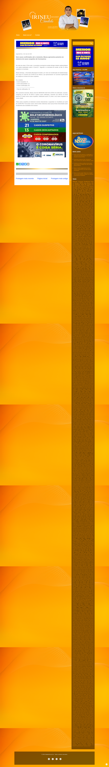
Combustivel (91, 218)
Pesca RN (75, 613)
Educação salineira (82, 457)
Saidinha (91, 673)
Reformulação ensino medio (85, 659)
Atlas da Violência (84, 362)
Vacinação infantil (80, 710)
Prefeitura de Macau (86, 634)
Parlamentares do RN (89, 605)
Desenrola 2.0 (75, 287)
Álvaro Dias (90, 741)
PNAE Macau (77, 598)
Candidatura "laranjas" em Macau (78, 390)
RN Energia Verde (76, 647)
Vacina (81, 324)
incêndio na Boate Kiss (88, 731)
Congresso (82, 282)
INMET (83, 235)
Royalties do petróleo (76, 670)
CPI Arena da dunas (85, 275)
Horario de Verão (83, 504)
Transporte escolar (89, 701)
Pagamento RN (75, 602)
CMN (82, 382)
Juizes (85, 517)
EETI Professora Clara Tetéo (80, 451)
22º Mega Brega (86, 334)
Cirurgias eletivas (88, 411)
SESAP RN (87, 200)
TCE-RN (77, 322)
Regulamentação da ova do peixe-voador (80, 661)
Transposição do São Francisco (78, 702)
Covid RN (75, 232)
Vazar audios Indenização (88, 713)
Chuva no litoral (84, 406)
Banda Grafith (88, 208)
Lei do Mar (89, 525)
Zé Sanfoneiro (91, 723)
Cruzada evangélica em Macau (85, 432)
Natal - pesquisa (88, 564)
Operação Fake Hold (77, 580)
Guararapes (91, 501)
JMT (84, 514)
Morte (85, 222)
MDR (82, 237)
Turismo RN (91, 267)
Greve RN (83, 194)
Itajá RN (80, 297)
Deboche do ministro (79, 437)
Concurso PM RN (90, 416)
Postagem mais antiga (59, 178)
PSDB (74, 203)
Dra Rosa (74, 450)
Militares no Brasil (76, 554)
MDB (79, 260)
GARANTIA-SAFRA (82, 492)
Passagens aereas (76, 606)
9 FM (85, 340)
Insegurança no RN (88, 205)
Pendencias (91, 194)
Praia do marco (85, 632)
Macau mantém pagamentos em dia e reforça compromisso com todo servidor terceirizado (82, 169)
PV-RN (82, 601)
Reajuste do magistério (77, 655)
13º (79, 228)
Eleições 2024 (90, 288)
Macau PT (75, 544)
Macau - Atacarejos (86, 539)
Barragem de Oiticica (89, 375)
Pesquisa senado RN (79, 616)
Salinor (89, 674)
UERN (81, 204)
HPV (88, 503)
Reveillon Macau (76, 666)
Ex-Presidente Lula (76, 467)
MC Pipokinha (86, 532)
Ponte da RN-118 (78, 628)
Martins (92, 548)
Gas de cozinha (82, 493)
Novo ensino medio (83, 571)
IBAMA (77, 235)
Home (18, 35)
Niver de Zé (90, 566)
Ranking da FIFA (76, 653)
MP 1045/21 (90, 533)
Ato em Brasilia (90, 362)
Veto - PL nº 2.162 (82, 716)
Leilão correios (91, 527)
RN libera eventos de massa (85, 649)
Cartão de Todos (80, 398)
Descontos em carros (77, 442)
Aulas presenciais (76, 363)
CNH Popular (85, 382)
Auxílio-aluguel (80, 369)
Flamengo (86, 485)
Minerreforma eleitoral (84, 554)
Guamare (91, 295)
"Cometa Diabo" (84, 330)
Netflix (84, 566)
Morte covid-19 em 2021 (77, 559)
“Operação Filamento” (82, 744)
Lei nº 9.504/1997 (81, 526)
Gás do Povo (85, 296)
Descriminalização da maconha (87, 442)
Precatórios (89, 263)
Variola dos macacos (77, 268)
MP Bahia (83, 534)
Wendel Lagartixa (90, 216)
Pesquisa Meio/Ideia (82, 614)
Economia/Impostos (76, 453)
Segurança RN (76, 204)
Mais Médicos (90, 546)
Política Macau (78, 627)
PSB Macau (82, 599)
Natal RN (89, 222)
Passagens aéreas (82, 606)
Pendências (87, 181)
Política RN (75, 225)
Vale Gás (82, 711)
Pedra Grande (77, 309)
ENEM (81, 192)
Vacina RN (82, 243)
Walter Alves (89, 327)
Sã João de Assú (88, 688)
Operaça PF (77, 307)
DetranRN (75, 202)
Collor (82, 412)
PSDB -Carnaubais (79, 600)
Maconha (86, 546)
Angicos (87, 228)
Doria (76, 449)
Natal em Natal (87, 238)
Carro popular (85, 397)
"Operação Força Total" (81, 269)
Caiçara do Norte (76, 249)
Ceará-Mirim (91, 213)
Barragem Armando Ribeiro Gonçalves (80, 229)
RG (92, 646)
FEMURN (89, 197)
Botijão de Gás (90, 246)
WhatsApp (74, 722)
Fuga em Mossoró (89, 257)
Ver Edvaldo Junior (76, 714)
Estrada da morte (79, 290)
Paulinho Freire (88, 261)
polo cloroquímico (84, 329)
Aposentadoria (90, 356)
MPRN (81, 183)
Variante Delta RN (80, 713)
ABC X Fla (80, 341)
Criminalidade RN (90, 431)
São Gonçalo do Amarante (83, 213)
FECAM (79, 469)
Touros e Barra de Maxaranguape (82, 700)
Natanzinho (85, 565)
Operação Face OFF (89, 579)
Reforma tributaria (76, 659)
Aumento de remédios (77, 365)
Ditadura (89, 446)
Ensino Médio (81, 465)
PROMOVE (78, 599)
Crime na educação (79, 430)
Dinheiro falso (85, 445)
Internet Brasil (90, 259)
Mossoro (78, 304)
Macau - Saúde (82, 541)
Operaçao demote (90, 574)
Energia (78, 202)
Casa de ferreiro (78, 399)
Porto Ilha (79, 629)
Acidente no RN (87, 347)
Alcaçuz (77, 244)
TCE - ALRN (75, 693)
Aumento (91, 228)
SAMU (80, 317)
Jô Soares (83, 518)
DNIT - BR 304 (75, 436)
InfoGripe (78, 510)
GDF (87, 492)
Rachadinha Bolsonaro (89, 650)
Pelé (81, 309)
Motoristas (77, 561)
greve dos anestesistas (85, 730)
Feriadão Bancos (90, 478)
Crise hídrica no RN (76, 432)
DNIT (92, 435)
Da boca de (84, 253)
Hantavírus (91, 503)
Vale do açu (86, 711)
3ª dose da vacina (80, 270)
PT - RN (90, 600)
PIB (88, 594)
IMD (92, 296)
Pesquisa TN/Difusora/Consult (78, 615)
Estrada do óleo (84, 466)
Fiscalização (82, 485)
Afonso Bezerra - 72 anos (84, 349)
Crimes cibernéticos (76, 431)
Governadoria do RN (89, 294)
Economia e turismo (88, 452)
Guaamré (79, 500)
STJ (89, 317)
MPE (91, 301)
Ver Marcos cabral (83, 714)
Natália (89, 565)
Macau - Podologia (76, 541)
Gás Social (81, 503)
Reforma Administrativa (77, 314)
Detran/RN (80, 287)
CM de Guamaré (80, 189)
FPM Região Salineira (79, 470)
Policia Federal (88, 621)
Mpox (83, 238)
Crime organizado (84, 252)
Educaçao (84, 195)
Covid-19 (87, 187)
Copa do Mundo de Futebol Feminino (86, 422)
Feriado (74, 478)
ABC (77, 341)
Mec (79, 200)
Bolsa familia (91, 378)
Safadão (92, 317)
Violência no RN (75, 327)
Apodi (78, 208)
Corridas (88, 425)
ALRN (82, 184)
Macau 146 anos (88, 541)
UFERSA (74, 201)
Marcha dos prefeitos (79, 548)
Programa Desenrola (82, 640)
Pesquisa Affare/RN (81, 613)
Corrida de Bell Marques (82, 425)
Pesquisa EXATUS (82, 263)
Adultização (75, 349)
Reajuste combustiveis (89, 654)
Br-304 (89, 229)
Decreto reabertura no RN (84, 438)
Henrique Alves (82, 214)
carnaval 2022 (87, 227)
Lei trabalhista (88, 526)
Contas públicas (90, 419)
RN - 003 (81, 647)
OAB (92, 260)
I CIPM (76, 505)
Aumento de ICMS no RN (84, 363)
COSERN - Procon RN (86, 383)
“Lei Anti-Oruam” (82, 743)
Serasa (83, 321)
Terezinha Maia (79, 697)
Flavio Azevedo (75, 486)
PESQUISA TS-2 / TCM (89, 593)
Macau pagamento (80, 546)
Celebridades (75, 404)
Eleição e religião (82, 459)
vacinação (75, 269)
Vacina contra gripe (76, 709)
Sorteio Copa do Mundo (88, 687)
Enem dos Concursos (80, 464)
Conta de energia (87, 282)
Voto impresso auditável (83, 327)
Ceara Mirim (79, 403)
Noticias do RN (90, 567)
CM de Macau (76, 194)
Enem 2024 (88, 233)
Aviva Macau (85, 369)
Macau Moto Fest (85, 302)
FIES (84, 210)
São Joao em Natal (88, 689)
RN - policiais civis (90, 647)
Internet (77, 511)
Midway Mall (86, 553)
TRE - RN (82, 322)
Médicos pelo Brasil (76, 564)
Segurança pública (76, 226)
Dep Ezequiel (87, 209)
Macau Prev (79, 544)
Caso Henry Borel (85, 399)
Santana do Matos (85, 266)
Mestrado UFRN (90, 552)
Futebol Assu (87, 491)
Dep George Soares (77, 254)
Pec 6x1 (74, 609)
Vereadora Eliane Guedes (86, 715)
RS (92, 263)
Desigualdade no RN (76, 443)
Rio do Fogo (91, 666)
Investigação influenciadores (88, 512)
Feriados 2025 (79, 478)
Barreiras (91, 376)
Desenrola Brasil (90, 219)
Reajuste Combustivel (81, 654)
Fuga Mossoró (78, 293)
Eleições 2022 (90, 204)
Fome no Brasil (83, 257)
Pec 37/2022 (91, 608)
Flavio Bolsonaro (82, 486)
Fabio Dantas (86, 290)
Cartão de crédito (86, 398)
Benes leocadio (84, 246)
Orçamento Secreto (90, 588)
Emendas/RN (87, 463)
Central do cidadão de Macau (81, 280)
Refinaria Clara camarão (84, 265)
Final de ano (75, 485)
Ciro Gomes (85, 281)
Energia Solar (75, 289)
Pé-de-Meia (91, 311)
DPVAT (79, 436)
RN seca (91, 649)
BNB (92, 273)
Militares (92, 553)
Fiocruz (78, 485)
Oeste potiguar (90, 573)
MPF (92, 202)
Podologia (91, 240)
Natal (76, 186)
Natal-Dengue (79, 565)
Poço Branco (80, 311)
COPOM (79, 383)
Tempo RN (83, 267)
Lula (87, 194)
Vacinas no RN (86, 709)
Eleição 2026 (79, 255)
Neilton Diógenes (80, 566)
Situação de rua (76, 687)
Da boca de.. (83, 436)
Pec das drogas (79, 609)
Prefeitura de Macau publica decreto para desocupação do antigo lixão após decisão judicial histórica (83, 164)
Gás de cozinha (81, 205)
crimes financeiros (89, 727)
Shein (89, 682)
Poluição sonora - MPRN (86, 626)
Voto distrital (91, 720)
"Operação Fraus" (90, 330)
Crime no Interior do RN (88, 430)
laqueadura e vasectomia (89, 734)
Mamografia (75, 547)
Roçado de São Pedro (85, 670)
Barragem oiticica (86, 376)
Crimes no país (83, 431)
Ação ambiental (80, 370)
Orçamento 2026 (83, 588)
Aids (85, 350)
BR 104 (86, 370)
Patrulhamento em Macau (77, 608)
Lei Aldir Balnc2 (75, 524)
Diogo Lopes (91, 445)
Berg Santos (75, 378)
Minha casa (89, 260)
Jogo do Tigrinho (88, 297)
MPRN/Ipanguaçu (76, 539)
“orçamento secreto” (87, 745)
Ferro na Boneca (83, 479)
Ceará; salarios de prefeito (87, 403)
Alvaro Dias (79, 354)
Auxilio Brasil (82, 208)
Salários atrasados (85, 675)
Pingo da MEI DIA (87, 616)
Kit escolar (90, 518)
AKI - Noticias (90, 341)
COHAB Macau (75, 383)
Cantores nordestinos (77, 391)
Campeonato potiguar (81, 389)
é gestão (88, 742)
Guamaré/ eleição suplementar (82, 501)
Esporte (83, 220)
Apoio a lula (84, 356)
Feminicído (88, 477)
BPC (83, 370)
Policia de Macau (87, 622)
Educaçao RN (86, 196)
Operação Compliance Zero (88, 578)
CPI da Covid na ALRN (80, 384)
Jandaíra (74, 260)
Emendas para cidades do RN (79, 463)
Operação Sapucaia (86, 585)
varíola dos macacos (76, 330)
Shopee (92, 682)
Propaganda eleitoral (84, 642)
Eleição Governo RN (85, 458)
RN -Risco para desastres (77, 648)
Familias (76, 473)
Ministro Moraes (80, 555)
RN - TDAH (85, 647)
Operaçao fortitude (76, 575)
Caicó (87, 199)
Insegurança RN (75, 297)
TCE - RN (79, 693)
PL (77, 595)
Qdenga (79, 646)
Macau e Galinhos (86, 545)
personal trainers (81, 736)
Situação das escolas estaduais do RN (86, 686)
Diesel (83, 287)
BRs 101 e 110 (87, 371)
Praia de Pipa (79, 632)
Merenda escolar (77, 238)
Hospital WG (89, 504)
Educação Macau (85, 288)
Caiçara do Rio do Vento (82, 388)
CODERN (91, 382)
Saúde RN (91, 203)
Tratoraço (74, 703)
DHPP (90, 435)
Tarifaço (74, 243)
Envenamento (87, 465)
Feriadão (84, 478)
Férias (77, 492)
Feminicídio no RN (82, 477)
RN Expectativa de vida (87, 648)
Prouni (81, 241)
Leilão (82, 300)
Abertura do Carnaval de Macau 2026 (82, 344)
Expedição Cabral (83, 467)
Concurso (88, 230)
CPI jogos (80, 385)
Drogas (78, 450)
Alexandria (87, 351)
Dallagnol (87, 436)
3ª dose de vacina (78, 337)
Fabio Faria (85, 470)
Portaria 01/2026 (91, 628)
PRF (78, 224)
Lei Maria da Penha (84, 236)
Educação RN (86, 190)
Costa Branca (79, 219)
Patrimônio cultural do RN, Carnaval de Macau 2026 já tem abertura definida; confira (83, 160)
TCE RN (82, 693)
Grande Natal (84, 258)
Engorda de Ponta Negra (82, 289)
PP (83, 598)
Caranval (91, 391)
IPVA (85, 259)
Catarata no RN (76, 402)
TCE (90, 200)
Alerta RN (83, 351)
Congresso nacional (83, 250)
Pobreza (74, 621)
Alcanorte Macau (76, 351)
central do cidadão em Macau (78, 328)
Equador (92, 465)
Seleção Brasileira (76, 680)
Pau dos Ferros (82, 240)
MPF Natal (85, 237)
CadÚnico (85, 277)
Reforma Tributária (82, 225)
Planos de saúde (86, 620)
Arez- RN (76, 358)
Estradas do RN (90, 466)
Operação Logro (79, 582)
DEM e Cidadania (85, 435)
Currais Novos (90, 252)
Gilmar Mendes (84, 497)
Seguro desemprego (89, 679)
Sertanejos (86, 682)
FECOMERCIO (84, 469)
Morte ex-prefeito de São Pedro (83, 560)
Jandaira (88, 211)
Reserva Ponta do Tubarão (78, 316)
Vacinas (81, 709)
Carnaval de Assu (76, 395)
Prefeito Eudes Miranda (83, 633)
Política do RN (76, 197)
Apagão (87, 355)
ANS (80, 343)
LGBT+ (76, 519)
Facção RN (89, 470)
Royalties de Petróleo (83, 669)
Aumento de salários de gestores (87, 365)
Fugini (81, 490)
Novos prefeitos (84, 572)
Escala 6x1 (89, 289)
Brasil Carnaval (80, 381)
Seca (83, 677)
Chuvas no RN (76, 192)
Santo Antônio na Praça (85, 676)
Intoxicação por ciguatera (83, 511)
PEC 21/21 (83, 592)
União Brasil (81, 227)
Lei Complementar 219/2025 (88, 524)
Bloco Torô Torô (82, 274)
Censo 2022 (80, 404)
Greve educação (83, 295)
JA (75, 514)
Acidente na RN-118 (79, 347)
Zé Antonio (86, 723)
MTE (80, 539)
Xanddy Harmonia (80, 722)
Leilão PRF (86, 527)
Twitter (90, 704)
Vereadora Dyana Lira (77, 715)
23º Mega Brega (86, 335)
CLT (80, 382)
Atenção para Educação (77, 362)
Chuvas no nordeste (86, 408)
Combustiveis (82, 209)
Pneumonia (91, 620)
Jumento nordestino (89, 517)
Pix (92, 192)
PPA (85, 598)
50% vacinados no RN (86, 337)
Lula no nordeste (80, 531)
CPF (91, 383)
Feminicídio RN (75, 477)
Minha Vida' (91, 554)
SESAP (83, 317)
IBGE (76, 200)
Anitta (77, 355)
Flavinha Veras (90, 485)
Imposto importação (84, 507)
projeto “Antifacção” (87, 737)
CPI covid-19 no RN (83, 247)
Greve (74, 200)
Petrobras (91, 196)
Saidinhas (74, 674)
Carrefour (79, 397)
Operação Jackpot (86, 581)
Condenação (78, 418)
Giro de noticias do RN (80, 294)
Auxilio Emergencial (87, 245)
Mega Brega (81, 222)
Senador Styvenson (78, 321)
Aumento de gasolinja (89, 364)
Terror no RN (91, 697)
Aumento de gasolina (81, 364)
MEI (85, 533)
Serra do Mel (84, 226)
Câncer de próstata (84, 433)
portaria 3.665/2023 (87, 736)
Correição (87, 424)
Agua (84, 350)
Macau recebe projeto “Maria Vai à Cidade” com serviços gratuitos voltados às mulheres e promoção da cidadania (83, 174)
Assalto (89, 358)
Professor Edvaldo (86, 311)
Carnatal (81, 249)
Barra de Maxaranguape (80, 375)
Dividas (92, 446)
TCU (85, 693)
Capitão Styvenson (85, 391)
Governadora (87, 498)
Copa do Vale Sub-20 (83, 423)
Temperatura (86, 696)
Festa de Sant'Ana (83, 480)
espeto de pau (88, 729)
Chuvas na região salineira (77, 408)
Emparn (74, 214)
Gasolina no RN (85, 234)
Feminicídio (91, 290)
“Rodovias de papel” (79, 745)
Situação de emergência (83, 212)
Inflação (74, 510)
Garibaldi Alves (87, 293)
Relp (73, 662)
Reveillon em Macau (84, 666)
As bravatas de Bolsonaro (83, 358)
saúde (92, 190)
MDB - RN (78, 533)
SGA (77, 212)
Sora (83, 687)
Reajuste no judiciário (85, 655)
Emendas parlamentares (88, 255)
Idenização (87, 506)
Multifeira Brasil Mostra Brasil (85, 304)
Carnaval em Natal (78, 396)
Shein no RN (87, 321)
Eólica (74, 469)
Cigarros (86, 410)
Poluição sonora (79, 626)
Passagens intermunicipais (87, 607)
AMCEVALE (80, 217)
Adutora (78, 349)
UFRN (78, 201)
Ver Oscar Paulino (90, 714)
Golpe (80, 498)
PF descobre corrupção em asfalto (79, 594)
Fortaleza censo (86, 487)
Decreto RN (78, 438)
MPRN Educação (88, 537)
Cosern (74, 219)
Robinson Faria (75, 667)
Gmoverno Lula (75, 498)
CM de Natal (75, 247)
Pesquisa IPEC (84, 309)
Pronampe (78, 642)
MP (87, 533)
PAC (89, 307)
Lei (77, 260)
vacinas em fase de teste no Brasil (81, 741)
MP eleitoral (88, 301)
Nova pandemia (75, 568)
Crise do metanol (83, 283)
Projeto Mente (80, 641)
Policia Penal (77, 622)
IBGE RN (87, 214)
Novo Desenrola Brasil (82, 568)
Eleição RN (91, 199)
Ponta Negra (83, 627)
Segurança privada (82, 679)
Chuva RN (79, 406)
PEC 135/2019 (78, 592)
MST (92, 301)
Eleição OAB (91, 458)
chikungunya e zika (86, 328)
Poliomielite (91, 310)
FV (83, 290)
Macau (75, 181)
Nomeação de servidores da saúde (80, 567)
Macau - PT (91, 540)
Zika (92, 327)
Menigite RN (83, 552)
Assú (82, 188)
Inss (85, 188)
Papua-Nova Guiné (90, 602)
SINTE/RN (87, 317)
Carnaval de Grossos (82, 395)
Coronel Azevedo (76, 424)
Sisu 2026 (76, 686)
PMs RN (81, 308)
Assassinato (89, 217)
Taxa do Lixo (82, 695)
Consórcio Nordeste (77, 251)
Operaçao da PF (82, 574)
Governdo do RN (76, 295)
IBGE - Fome (80, 505)
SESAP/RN (75, 266)
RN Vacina (78, 649)
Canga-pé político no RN (89, 390)
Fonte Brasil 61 (90, 486)
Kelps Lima (85, 221)
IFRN (74, 189)
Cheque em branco (89, 405)
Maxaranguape (75, 551)
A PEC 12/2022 (89, 340)
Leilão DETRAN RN (79, 527)
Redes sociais (87, 656)
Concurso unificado (76, 282)
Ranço (81, 653)
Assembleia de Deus (76, 361)
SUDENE (79, 266)
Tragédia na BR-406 (77, 701)
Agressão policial (79, 350)
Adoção (85, 348)
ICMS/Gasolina (88, 505)
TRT (76, 694)
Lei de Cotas (84, 525)
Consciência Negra (84, 418)
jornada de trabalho (81, 734)
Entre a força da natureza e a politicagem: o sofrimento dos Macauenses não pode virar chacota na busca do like (83, 155)
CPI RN (82, 218)
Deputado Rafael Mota (81, 232)
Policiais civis (86, 310)
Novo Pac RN (89, 568)
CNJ (89, 382)
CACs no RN (86, 381)
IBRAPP (90, 296)
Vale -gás (78, 711)
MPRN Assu (77, 537)
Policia (74, 212)
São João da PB (79, 690)
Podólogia (83, 621)
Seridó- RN (81, 682)
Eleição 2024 (78, 220)
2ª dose (83, 336)
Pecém (83, 609)
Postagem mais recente (25, 178)
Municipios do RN (89, 561)
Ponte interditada (84, 628)
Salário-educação (79, 675)
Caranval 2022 (75, 392)
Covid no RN (78, 283)
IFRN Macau (90, 193)
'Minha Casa (79, 331)
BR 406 (92, 370)
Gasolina (91, 210)
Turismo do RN (85, 704)
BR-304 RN (75, 274)
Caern (79, 187)
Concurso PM (84, 416)
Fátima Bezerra (84, 202)
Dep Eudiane (75, 439)
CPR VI (89, 385)
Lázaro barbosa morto (80, 532)
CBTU (90, 381)
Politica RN (88, 189)
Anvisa (84, 355)
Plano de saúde (85, 619)
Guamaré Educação (85, 500)
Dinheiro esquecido (79, 445)
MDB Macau (82, 533)
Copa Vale (78, 422)
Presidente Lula (83, 635)
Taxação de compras (76, 696)
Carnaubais (91, 188)
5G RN (85, 270)
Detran (87, 232)
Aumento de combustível (78, 245)
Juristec (74, 518)
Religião (85, 315)
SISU (88, 242)
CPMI (83, 385)
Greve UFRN (88, 220)
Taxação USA (91, 695)
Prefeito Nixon (90, 633)
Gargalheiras (75, 493)
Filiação (86, 484)
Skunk (80, 687)
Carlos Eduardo (90, 201)
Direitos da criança (84, 446)
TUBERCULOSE (80, 694)
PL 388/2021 (89, 595)
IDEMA (82, 259)
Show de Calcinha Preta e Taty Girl (86, 683)
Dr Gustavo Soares (87, 287)
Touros (77, 243)
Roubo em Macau (80, 668)
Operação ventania (81, 587)
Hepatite (77, 504)
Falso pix (79, 472)
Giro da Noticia (90, 497)
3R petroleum (75, 217)
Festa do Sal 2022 (80, 483)
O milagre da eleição (84, 573)
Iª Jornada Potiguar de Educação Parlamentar (84, 513)
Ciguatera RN (90, 410)
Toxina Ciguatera (79, 323)
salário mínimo (90, 329)
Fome (86, 486)
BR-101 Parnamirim (79, 371)
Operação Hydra (79, 581)
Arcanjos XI (88, 357)
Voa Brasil (87, 243)
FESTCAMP (89, 469)
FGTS (77, 214)
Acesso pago (91, 344)
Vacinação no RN (87, 710)
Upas (83, 707)
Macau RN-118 (84, 544)
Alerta (80, 351)
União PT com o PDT (77, 707)
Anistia (74, 355)
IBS (84, 505)
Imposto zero (91, 507)
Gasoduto (87, 493)
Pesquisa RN (82, 224)
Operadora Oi (75, 574)
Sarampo (91, 266)
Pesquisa (87, 240)
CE (76, 230)
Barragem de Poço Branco (78, 376)
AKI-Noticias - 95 (76, 342)
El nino (87, 457)
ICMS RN (89, 202)
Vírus (79, 721)
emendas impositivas (82, 729)
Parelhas (82, 605)
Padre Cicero (91, 601)
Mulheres (81, 561)
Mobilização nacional (80, 558)
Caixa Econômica (90, 277)
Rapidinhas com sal (87, 653)
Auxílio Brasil (77, 246)
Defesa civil (91, 438)
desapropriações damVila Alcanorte (79, 728)
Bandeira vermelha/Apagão (88, 374)
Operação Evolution (82, 579)
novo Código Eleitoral (88, 268)
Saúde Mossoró (78, 677)
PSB (77, 240)
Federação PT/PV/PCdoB (84, 476)
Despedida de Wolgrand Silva (81, 444)
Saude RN (75, 208)
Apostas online (80, 357)
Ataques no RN (90, 361)
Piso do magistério (89, 224)
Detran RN (80, 196)
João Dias (81, 517)
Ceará (78, 209)
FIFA (92, 469)
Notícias (91, 211)
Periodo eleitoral (88, 612)
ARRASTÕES (84, 343)
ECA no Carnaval (86, 450)
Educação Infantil (78, 288)
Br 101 (78, 275)
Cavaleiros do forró (83, 402)
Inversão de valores (79, 512)
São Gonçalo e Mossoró (80, 689)
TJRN (77, 227)
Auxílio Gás (88, 368)
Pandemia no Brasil (82, 602)
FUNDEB (88, 210)
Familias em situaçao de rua (84, 473)
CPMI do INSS (86, 276)
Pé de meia (91, 241)
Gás (78, 503)
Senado (85, 320)
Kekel (87, 518)
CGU (78, 382)
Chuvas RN (75, 196)
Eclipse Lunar (80, 452)
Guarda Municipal (76, 296)
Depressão (88, 439)
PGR (78, 308)
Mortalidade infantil (90, 558)
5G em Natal (89, 270)
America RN (83, 354)
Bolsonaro (75, 190)
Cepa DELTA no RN (85, 404)
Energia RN (86, 464)
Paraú (79, 605)
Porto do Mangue (76, 241)
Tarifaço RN (77, 695)
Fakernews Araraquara (79, 471)
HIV (88, 258)
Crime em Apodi (76, 429)
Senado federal (87, 680)
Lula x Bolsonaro (87, 531)
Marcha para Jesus (87, 548)
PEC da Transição (88, 592)
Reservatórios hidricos (85, 662)
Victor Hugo (76, 717)
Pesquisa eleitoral (87, 615)
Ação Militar (75, 370)
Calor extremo (90, 388)
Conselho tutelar (90, 250)
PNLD (82, 598)
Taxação (86, 695)
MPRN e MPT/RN (89, 538)
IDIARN (77, 221)
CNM (85, 201)
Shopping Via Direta (76, 683)
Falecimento (85, 471)
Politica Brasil (75, 311)
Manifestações (79, 547)
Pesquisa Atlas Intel (89, 613)
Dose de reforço (81, 449)
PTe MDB (79, 601)
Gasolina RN (91, 493)
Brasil (84, 192)
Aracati (84, 357)
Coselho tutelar (81, 426)
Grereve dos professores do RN (85, 499)
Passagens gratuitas (89, 606)
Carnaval (74, 209)
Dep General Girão (81, 439)
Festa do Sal (75, 483)
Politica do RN (77, 188)
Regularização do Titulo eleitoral (78, 315)
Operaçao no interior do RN (85, 575)
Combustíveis (91, 281)
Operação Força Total (85, 580)
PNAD (74, 598)
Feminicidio (91, 476)
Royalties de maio (90, 669)
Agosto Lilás (91, 349)
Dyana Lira (91, 232)
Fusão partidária (81, 491)
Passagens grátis (76, 607)
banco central (90, 724)
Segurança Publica (76, 679)
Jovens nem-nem (76, 517)
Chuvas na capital (90, 406)
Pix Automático (79, 619)
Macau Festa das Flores (77, 302)
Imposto (79, 507)
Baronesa (74, 375)
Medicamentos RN (81, 551)
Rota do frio (75, 668)
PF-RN (86, 594)
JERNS (82, 514)
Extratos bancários (90, 467)
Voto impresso (75, 721)
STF (87, 188)
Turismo (86, 267)
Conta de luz (83, 251)
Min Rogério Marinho (84, 303)
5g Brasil (83, 228)
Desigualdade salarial (84, 443)
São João (91, 242)
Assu (82, 201)
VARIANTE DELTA (76, 324)
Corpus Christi (82, 424)
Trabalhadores (90, 700)
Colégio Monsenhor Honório (88, 412)
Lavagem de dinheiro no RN (78, 520)
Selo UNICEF (81, 680)
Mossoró (91, 186)
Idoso (77, 507)
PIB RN (90, 594)
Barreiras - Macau (76, 377)
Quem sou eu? (27, 35)
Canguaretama (82, 230)
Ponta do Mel (88, 627)
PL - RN (80, 595)
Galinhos (83, 187)
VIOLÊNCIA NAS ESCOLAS (81, 708)
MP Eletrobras (87, 534)
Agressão (74, 350)
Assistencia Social (84, 361)
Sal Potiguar (79, 674)
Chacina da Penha (82, 405)
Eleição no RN (82, 233)
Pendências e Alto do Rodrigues (82, 262)
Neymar (86, 566)
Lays (85, 520)
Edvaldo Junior (76, 233)
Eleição (74, 220)
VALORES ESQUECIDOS (88, 323)
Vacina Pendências (90, 708)
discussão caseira (90, 728)
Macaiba (89, 237)
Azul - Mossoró (90, 369)
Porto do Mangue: (90, 629)
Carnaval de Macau (77, 195)
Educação (75, 187)
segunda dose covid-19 (86, 738)
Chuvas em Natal (79, 281)
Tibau (85, 322)
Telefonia (82, 696)
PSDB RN (79, 199)
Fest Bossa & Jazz (89, 479)
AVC (88, 343)
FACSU (76, 469)
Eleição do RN (75, 459)
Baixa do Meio (80, 372)
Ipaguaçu (74, 513)
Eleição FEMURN (78, 458)
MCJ (89, 221)
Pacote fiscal (86, 601)
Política (78, 216)
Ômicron (85, 204)
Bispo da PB (86, 378)
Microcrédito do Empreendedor (78, 553)
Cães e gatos (90, 433)
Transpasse (84, 701)
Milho (89, 553)
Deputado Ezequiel (85, 254)
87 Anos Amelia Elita (80, 340)
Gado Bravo (91, 492)
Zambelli (84, 722)
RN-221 (74, 650)
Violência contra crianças (83, 717)
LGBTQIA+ (80, 519)
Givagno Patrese (76, 258)
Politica (86, 203)
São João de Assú (85, 690)
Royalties (77, 317)
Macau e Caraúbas (79, 545)
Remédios (91, 265)
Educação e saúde (76, 457)
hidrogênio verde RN (79, 731)
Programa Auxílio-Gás (85, 639)
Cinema (74, 411)
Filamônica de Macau (81, 484)
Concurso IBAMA (86, 415)
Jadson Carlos (90, 514)
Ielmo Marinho (88, 235)
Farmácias (92, 473)
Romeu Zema (91, 667)
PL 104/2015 (84, 595)
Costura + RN (88, 426)
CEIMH (76, 382)
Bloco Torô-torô (88, 274)
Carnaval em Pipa (85, 396)
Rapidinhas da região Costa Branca (80, 242)
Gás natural (85, 503)
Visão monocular (78, 720)
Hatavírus (74, 504)
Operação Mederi (86, 582)
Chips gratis (75, 406)
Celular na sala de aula (88, 249)
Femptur (92, 477)
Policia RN (82, 622)
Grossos (88, 295)
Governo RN (75, 205)
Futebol (82, 293)
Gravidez (76, 499)
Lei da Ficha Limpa (76, 300)
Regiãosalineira (90, 660)
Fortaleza (81, 487)
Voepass (82, 720)
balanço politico (84, 724)
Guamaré (80, 181)
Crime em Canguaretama (84, 429)
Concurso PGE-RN (78, 416)
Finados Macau (90, 484)
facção (92, 729)
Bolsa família (77, 218)
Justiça (81, 221)
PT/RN (76, 601)
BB (80, 246)
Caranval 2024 (81, 392)
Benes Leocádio (84, 377)
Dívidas (81, 450)
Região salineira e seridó (82, 660)
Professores (78, 639)
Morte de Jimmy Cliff (86, 559)
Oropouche (78, 588)
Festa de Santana (90, 480)
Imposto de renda (77, 211)
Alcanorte (85, 217)
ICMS (90, 192)
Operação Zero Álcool (85, 586)
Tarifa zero (89, 694)
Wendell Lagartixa (90, 721)
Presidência (78, 636)
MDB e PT (78, 237)
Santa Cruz (78, 676)
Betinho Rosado (80, 378)
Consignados (91, 418)
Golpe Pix (83, 498)
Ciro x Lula (82, 411)
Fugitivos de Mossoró (87, 490)
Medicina (87, 551)
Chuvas (86, 218)
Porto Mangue (84, 629)
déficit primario (75, 729)
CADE (80, 275)
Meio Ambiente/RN (76, 552)
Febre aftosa (79, 234)
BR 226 (89, 370)
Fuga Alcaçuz (77, 490)
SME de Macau (80, 673)
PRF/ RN (88, 598)
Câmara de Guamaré (77, 253)
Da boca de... (76, 193)
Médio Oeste (82, 564)
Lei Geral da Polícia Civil (77, 525)
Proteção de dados (78, 643)
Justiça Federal (78, 518)
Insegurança (82, 510)
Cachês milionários (79, 277)
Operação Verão (78, 586)
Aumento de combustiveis (79, 273)
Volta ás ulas (86, 720)
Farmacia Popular (76, 257)
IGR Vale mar (77, 506)
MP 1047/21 (78, 534)
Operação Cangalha (79, 578)
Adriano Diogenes (90, 348)
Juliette (77, 236)
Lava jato (91, 519)
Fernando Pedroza (76, 479)
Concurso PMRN (76, 417)
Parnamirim (84, 199)
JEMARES (78, 514)
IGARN (80, 235)
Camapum (74, 389)
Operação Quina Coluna (77, 585)
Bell (80, 377)
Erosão (74, 466)
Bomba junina (75, 381)
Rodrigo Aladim (87, 316)
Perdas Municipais (81, 612)
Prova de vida (85, 241)
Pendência (91, 609)
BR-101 (74, 371)
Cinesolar (77, 411)
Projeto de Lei (85, 641)
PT (80, 200)
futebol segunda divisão (77, 730)
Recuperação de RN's (80, 656)
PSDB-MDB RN (86, 600)
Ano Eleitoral (80, 355)
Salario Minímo (85, 674)
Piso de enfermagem (80, 203)
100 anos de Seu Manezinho (87, 331)
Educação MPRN (80, 456)
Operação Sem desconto (84, 307)
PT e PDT (82, 261)
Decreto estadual (90, 253)
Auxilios (84, 368)
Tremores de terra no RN (81, 703)
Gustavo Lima (75, 503)
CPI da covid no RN (79, 276)
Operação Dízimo (76, 579)
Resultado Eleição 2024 (80, 663)
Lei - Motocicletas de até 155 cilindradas (84, 521)
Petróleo (89, 309)
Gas (78, 493)
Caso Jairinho (91, 399)
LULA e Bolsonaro (85, 519)
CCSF (92, 381)
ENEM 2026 (89, 451)
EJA (86, 451)
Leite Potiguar (85, 300)
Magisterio (78, 303)
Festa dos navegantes (88, 483)
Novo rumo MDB (78, 572)
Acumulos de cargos (79, 348)
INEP (82, 506)
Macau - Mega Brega (85, 540)
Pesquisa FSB (75, 614)
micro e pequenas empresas (78, 735)
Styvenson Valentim (76, 688)
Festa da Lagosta (76, 480)
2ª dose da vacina (89, 336)
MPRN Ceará (82, 537)
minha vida (79, 329)
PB (73, 261)
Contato (37, 35)
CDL (73, 382)
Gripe (76, 500)
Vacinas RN (85, 324)
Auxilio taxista (79, 368)
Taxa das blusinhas (76, 267)
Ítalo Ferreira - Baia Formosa (81, 742)
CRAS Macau (90, 247)
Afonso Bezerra (82, 186)
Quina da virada (89, 646)
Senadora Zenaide (87, 681)
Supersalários (82, 688)
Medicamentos (83, 260)
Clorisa (79, 412)
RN (85, 184)
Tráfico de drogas (90, 703)
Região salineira (90, 195)
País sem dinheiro (85, 608)
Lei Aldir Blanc (80, 524)
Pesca (92, 612)
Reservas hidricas (78, 662)
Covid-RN (78, 252)
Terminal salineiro (85, 697)
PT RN (84, 308)
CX (78, 230)
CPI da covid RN (88, 384)
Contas (85, 419)
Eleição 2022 (85, 193)
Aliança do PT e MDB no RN (86, 244)
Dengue (87, 192)
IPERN (84, 506)
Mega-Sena (91, 551)
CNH (92, 208)
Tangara (84, 694)
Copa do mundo (90, 423)
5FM (91, 337)
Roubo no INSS (86, 668)
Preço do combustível (85, 636)
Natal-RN (80, 190)
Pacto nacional (88, 308)
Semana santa (80, 320)
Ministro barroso (86, 555)
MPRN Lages (80, 538)
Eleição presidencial (89, 459)
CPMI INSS (86, 385)
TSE (92, 189)
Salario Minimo (90, 225)
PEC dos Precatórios (80, 593)
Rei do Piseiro (90, 661)
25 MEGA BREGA (78, 336)
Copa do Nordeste (76, 423)
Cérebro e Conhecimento (77, 435)
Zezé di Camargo (80, 723)
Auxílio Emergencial (88, 273)
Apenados (78, 356)
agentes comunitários (77, 724)
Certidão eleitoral (76, 405)
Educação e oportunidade (88, 456)
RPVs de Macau (80, 650)
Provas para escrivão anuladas (87, 643)
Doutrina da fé (90, 449)
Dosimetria (86, 449)
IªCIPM (74, 514)
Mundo (84, 561)
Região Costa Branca (88, 314)
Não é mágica (77, 573)
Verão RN (77, 716)
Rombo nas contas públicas (83, 667)
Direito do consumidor (76, 446)
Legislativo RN (89, 520)
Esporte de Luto (78, 466)
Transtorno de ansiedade (88, 702)
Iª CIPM (83, 297)
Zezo (76, 723)
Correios (91, 230)
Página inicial (42, 178)
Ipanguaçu (83, 211)
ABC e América (85, 341)
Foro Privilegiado (76, 487)
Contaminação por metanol (78, 419)
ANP (92, 270)
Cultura (78, 433)
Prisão (83, 200)
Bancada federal (79, 374)
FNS (73, 470)
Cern (88, 280)
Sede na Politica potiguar (88, 677)
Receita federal (76, 265)
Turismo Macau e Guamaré (78, 704)
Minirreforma (75, 555)
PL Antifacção (77, 261)
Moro (85, 558)
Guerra (81, 296)
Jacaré (87, 514)
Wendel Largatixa (83, 721)
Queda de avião (83, 646)
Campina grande (90, 389)
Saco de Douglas (87, 673)
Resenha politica (90, 315)
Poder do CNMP (79, 621)
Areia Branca (87, 183)
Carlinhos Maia (87, 392)
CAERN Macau (83, 197)
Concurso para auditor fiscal (84, 417)
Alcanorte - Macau (90, 350)
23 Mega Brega (89, 269)
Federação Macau (76, 476)
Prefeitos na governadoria (77, 634)
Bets (78, 274)
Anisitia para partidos (89, 354)
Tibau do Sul (88, 322)
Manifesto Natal (86, 547)
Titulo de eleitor (83, 216)
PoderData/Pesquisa (79, 310)
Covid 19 (84, 219)
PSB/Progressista (88, 599)
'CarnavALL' (75, 331)
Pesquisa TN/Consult (89, 614)
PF (76, 199)
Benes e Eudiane (90, 377)
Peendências (87, 609)
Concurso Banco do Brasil (78, 415)
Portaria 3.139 (75, 629)
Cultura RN (88, 283)
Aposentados (75, 357)
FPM (88, 186)
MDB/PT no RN (82, 301)
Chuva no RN (75, 250)
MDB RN (78, 301)
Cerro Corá (91, 404)
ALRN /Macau (82, 342)
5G (90, 243)
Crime (80, 193)
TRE (92, 200)
